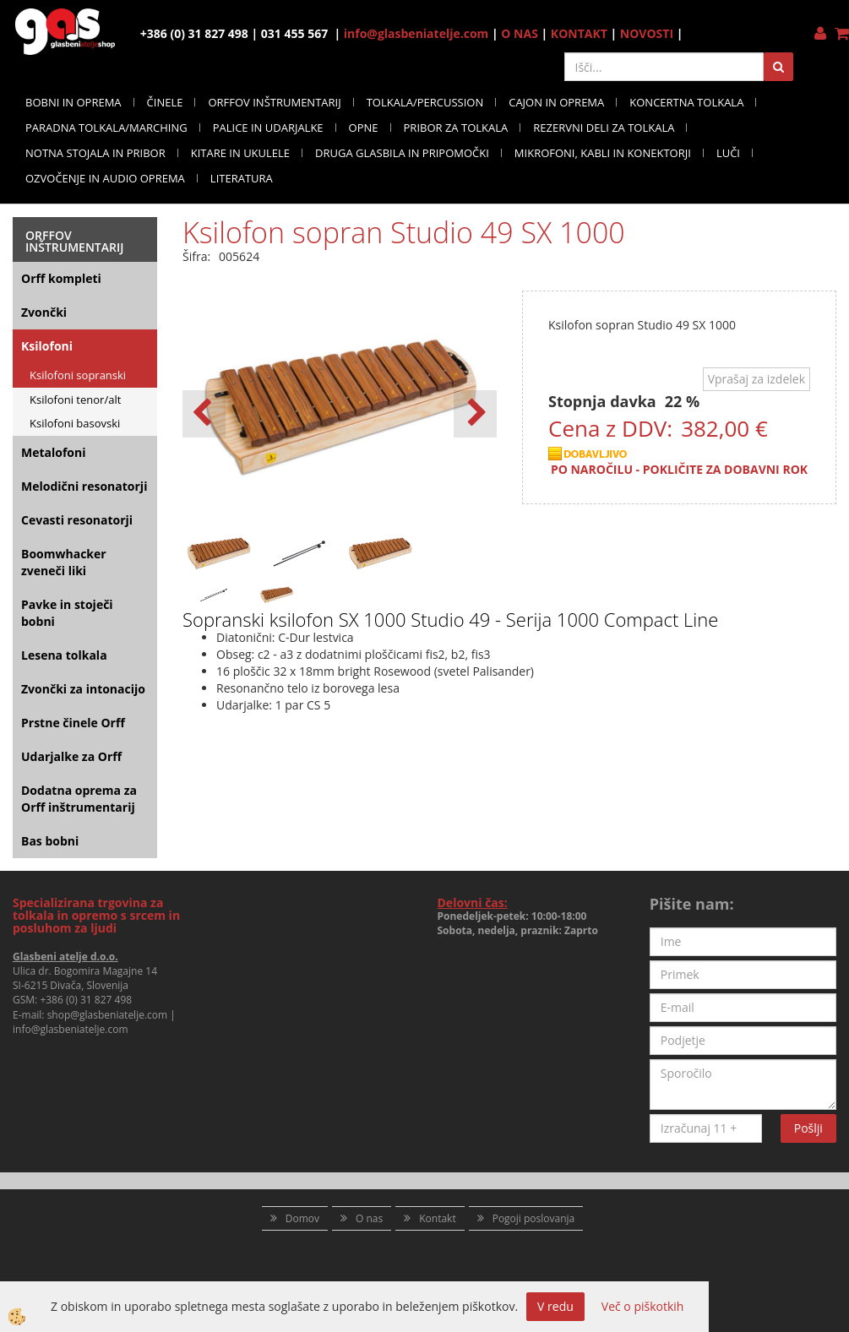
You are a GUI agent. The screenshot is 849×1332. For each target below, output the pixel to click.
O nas (369, 1218)
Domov (302, 1218)
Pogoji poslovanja (534, 1218)
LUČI (728, 152)
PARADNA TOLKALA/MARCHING (106, 127)
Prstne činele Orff (73, 723)
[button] (475, 414)
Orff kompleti (61, 278)
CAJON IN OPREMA (556, 102)
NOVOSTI (646, 33)
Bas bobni (50, 841)
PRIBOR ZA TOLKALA (456, 127)
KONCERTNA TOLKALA (686, 102)
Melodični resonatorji (84, 486)
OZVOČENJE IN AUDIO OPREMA (105, 178)
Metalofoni (53, 452)
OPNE (363, 127)
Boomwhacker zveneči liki (63, 562)
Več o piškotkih (642, 1306)
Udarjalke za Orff (71, 756)
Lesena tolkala (64, 655)
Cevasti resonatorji (77, 520)
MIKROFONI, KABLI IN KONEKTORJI (602, 152)
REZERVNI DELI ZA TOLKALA (603, 127)
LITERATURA (241, 178)
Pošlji (808, 1128)
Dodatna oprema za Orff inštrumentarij (79, 798)
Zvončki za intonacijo (83, 689)
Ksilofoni (47, 346)
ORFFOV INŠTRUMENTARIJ (274, 102)
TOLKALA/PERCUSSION (425, 102)
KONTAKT (579, 33)
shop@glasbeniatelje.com (107, 1015)
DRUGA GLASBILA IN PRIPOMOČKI (402, 152)
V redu (555, 1306)
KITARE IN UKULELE (240, 152)
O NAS (519, 33)
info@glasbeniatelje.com (416, 33)
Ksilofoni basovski (75, 423)
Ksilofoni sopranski (78, 375)
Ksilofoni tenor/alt (75, 399)
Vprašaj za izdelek (756, 379)
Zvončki (44, 312)
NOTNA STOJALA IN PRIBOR (95, 152)
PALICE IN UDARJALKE (268, 127)
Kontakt (437, 1218)
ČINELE (165, 102)
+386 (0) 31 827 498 (86, 999)
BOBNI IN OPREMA (73, 102)
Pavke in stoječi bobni (67, 612)
